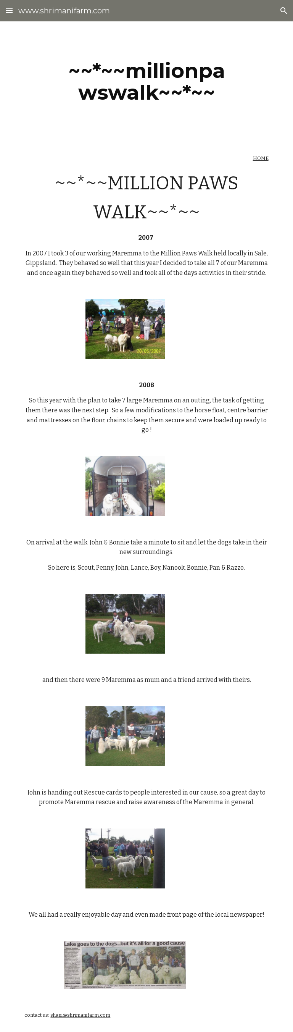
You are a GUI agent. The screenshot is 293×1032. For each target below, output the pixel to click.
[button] (9, 10)
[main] (146, 81)
